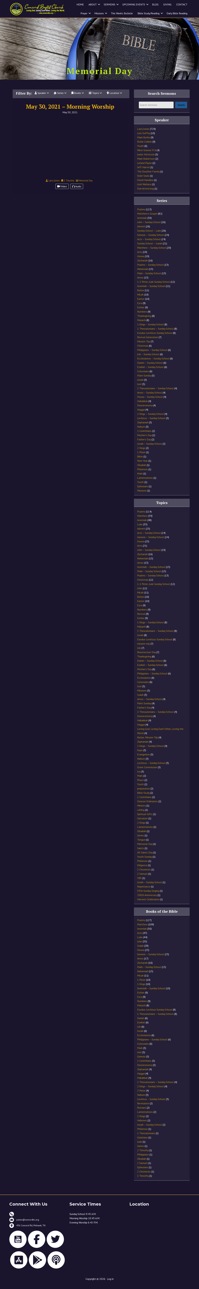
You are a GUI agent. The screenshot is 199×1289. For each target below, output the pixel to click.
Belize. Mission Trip (147, 741)
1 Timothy (143, 1179)
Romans (141, 1111)
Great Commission (147, 771)
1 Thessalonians (146, 1137)
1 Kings (141, 988)
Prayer (83, 13)
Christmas (142, 349)
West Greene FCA (146, 154)
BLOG (155, 4)
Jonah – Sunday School (149, 447)
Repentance (143, 890)
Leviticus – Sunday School (151, 422)
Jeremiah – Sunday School (151, 290)
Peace (140, 784)
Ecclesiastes (144, 681)
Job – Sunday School (148, 358)
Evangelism (143, 758)
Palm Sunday (144, 379)
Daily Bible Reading (177, 13)
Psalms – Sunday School (150, 268)
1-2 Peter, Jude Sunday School (153, 285)
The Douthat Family (148, 175)
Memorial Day (144, 847)
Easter (140, 303)
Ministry (141, 809)
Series (60, 97)
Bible (140, 460)
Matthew (142, 519)
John (139, 592)
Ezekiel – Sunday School (150, 371)
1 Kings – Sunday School (150, 328)
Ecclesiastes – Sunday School (153, 362)
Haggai (141, 413)
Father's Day (144, 443)
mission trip (143, 647)
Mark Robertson (146, 162)
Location (114, 97)
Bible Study (143, 796)
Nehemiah (142, 273)
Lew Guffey (143, 137)
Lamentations (145, 481)
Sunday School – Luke (149, 234)
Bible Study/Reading (148, 13)
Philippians (143, 1158)
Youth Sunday (144, 860)
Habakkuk (142, 405)
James (140, 839)
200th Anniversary (147, 899)
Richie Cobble (144, 145)
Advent (141, 230)
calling (140, 813)
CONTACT (181, 4)
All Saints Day (144, 856)
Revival (141, 617)
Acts (139, 256)
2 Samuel (142, 877)
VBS (139, 882)
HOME (80, 4)
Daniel (140, 1022)
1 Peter (141, 456)
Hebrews (142, 1124)
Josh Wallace (144, 188)
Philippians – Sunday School (152, 354)
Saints (140, 852)
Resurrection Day (146, 656)
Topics (95, 97)
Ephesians (142, 490)
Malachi (141, 324)
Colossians (143, 375)
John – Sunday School (149, 226)
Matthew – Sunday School (151, 251)
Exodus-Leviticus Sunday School (154, 337)
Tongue (141, 843)
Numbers (142, 315)
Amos (140, 281)
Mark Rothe (143, 141)
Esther (140, 311)
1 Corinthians (144, 435)
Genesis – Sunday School (150, 239)
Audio (76, 190)
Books (77, 97)
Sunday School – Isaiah (149, 247)
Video (62, 190)
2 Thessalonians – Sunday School (155, 392)
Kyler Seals (143, 179)
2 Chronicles (144, 873)
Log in (110, 1282)
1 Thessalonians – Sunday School (155, 332)
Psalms (141, 213)
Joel (139, 388)
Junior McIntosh (146, 158)
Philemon (142, 473)
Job (139, 651)
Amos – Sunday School (149, 396)
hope (140, 754)
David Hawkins (145, 184)
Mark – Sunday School (149, 277)
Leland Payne (144, 166)
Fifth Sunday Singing (148, 894)
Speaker (42, 97)
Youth (140, 149)
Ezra (139, 307)
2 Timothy (143, 1154)
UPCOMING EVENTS (133, 4)
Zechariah (142, 264)
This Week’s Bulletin (122, 13)
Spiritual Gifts (144, 818)
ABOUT (93, 4)
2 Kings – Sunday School (150, 418)
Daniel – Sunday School (150, 366)
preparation (143, 792)
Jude (139, 1145)
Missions (99, 13)
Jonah (140, 383)
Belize (140, 294)
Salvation (142, 822)
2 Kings (141, 452)
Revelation (143, 1107)
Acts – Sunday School (149, 243)
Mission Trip (143, 345)
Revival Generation (147, 341)
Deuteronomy (144, 409)
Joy (138, 775)
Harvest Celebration (148, 903)
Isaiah (140, 698)
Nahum (141, 430)
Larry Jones (143, 132)
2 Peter (141, 1094)
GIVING (167, 4)
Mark (140, 477)
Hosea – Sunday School (150, 401)
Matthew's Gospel (147, 217)
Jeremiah (142, 222)
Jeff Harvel (143, 171)
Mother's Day (144, 439)
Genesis (141, 1060)
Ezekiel (141, 1026)
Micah (140, 298)
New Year (142, 464)
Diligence (142, 869)
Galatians (142, 1141)
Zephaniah (142, 426)
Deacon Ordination (147, 805)
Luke (139, 528)
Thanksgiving (144, 320)
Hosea (140, 260)
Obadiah (141, 469)
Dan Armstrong (145, 192)
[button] (99, 4)
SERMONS (109, 4)
